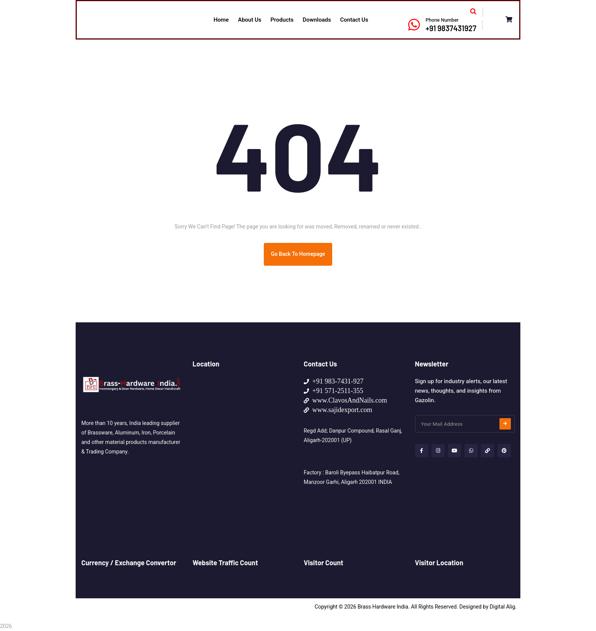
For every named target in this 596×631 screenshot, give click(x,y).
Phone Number (442, 19)
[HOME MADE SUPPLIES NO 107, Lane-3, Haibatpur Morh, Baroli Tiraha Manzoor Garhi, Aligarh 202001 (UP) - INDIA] (243, 434)
